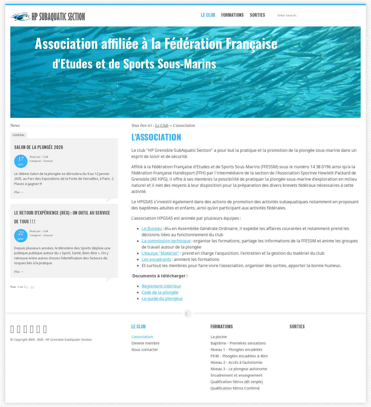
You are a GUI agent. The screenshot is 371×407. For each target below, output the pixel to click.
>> (32, 286)
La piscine (218, 336)
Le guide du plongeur (162, 299)
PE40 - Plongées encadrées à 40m (239, 356)
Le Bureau (152, 229)
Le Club (211, 16)
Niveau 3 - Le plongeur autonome (238, 369)
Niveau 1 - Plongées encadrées (236, 349)
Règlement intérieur (161, 286)
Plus (17, 192)
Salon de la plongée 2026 (38, 147)
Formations (235, 16)
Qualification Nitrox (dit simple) (236, 381)
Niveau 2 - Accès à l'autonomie (236, 362)
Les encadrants (156, 259)
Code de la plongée (160, 292)
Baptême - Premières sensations (238, 343)
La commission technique (166, 241)
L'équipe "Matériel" (160, 253)
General (18, 135)
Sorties (260, 16)
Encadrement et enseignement (236, 375)
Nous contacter (144, 349)
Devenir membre (145, 343)
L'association (142, 336)
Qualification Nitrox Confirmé (235, 388)
